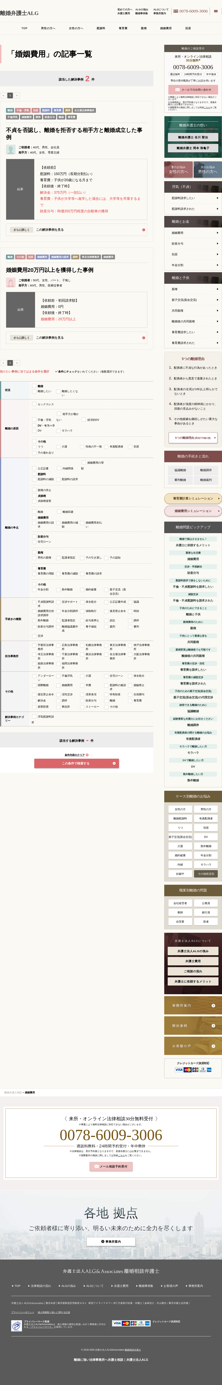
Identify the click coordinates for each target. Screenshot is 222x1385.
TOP (24, 28)
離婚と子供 (180, 278)
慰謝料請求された (183, 208)
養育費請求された (183, 342)
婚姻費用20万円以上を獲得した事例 (49, 270)
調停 (67, 110)
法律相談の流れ (41, 1285)
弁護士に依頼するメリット (193, 981)
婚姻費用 (166, 28)
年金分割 (177, 265)
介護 (180, 846)
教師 (180, 912)
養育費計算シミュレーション (193, 498)
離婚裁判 (206, 479)
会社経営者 (180, 903)
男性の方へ (48, 28)
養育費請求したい (183, 332)
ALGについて (161, 9)
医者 (206, 921)
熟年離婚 (206, 846)
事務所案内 (159, 13)
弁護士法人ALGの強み (193, 951)
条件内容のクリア (77, 755)
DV (206, 836)
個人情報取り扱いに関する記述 (54, 1312)
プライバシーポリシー (22, 1312)
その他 (20, 257)
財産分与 (50, 117)
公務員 (206, 903)
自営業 (180, 921)
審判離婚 (180, 479)
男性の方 (206, 809)
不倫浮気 (13, 117)
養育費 (123, 28)
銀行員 (206, 912)
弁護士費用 (123, 13)
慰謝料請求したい (183, 198)
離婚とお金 (180, 221)
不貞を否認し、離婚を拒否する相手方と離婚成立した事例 (74, 133)
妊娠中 (180, 873)
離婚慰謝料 (180, 818)
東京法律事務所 (90, 257)
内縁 (180, 864)
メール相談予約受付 (113, 1166)
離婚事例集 (141, 13)
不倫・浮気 (23, 110)
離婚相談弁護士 (133, 1349)
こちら (207, 107)
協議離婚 (180, 470)
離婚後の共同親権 (183, 321)
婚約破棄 (180, 855)
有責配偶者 (206, 818)
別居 (188, 28)
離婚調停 (206, 470)
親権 (144, 28)
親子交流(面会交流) (184, 299)
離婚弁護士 (193, 137)
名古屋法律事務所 (84, 110)
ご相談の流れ (193, 971)
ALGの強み (141, 9)
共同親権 (177, 310)
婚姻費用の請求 (60, 257)
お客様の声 (171, 1285)
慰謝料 (101, 28)
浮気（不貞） (182, 187)
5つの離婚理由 (193, 437)
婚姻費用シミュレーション (193, 511)
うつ (180, 827)
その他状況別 (206, 873)
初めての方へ (124, 9)
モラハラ (206, 864)
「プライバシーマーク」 (41, 1327)
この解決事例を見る (51, 230)
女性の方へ (76, 28)
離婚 (10, 110)
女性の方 (180, 809)
